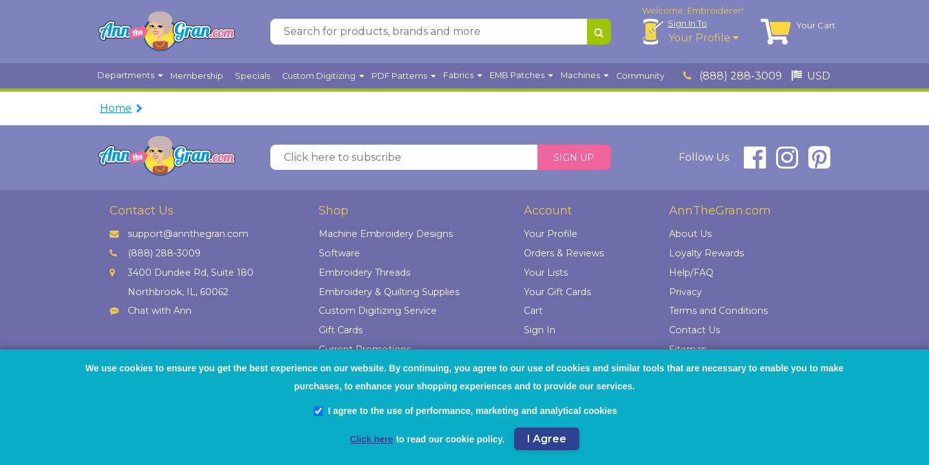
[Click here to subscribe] (403, 157)
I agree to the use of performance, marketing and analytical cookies (465, 411)
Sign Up (574, 157)
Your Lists (546, 272)
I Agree (546, 439)
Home (116, 108)
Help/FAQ (691, 272)
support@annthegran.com (179, 234)
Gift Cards (341, 330)
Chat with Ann (151, 310)
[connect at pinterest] (819, 163)
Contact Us (694, 330)
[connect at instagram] (787, 163)
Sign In (687, 23)
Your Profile (703, 38)
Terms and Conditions (718, 310)
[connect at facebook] (755, 163)
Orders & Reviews (564, 253)
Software (339, 253)
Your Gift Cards (557, 292)
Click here (371, 439)
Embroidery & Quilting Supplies (389, 292)
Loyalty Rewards (706, 253)
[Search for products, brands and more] (428, 32)
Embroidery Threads (364, 272)
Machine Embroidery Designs (386, 234)
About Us (690, 234)
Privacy (685, 292)
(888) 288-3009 (732, 76)
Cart (533, 310)
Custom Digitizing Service (378, 310)
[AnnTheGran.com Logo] (166, 32)
